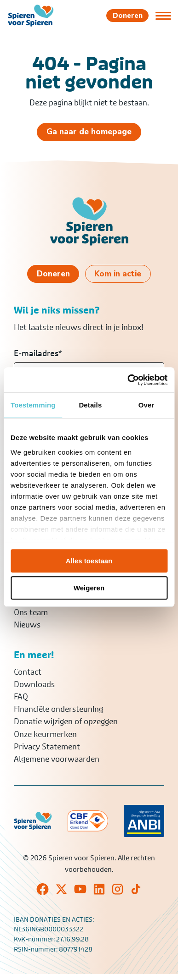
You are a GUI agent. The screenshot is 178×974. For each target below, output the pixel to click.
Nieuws (27, 625)
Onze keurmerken (45, 734)
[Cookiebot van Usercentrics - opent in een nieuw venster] (127, 380)
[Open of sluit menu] (163, 15)
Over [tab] (146, 405)
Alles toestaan (89, 561)
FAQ (21, 697)
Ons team (31, 612)
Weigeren (89, 588)
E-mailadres (38, 353)
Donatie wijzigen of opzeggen (66, 721)
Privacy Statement (47, 747)
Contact (27, 672)
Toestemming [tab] (33, 405)
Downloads (34, 684)
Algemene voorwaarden (56, 759)
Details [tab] (90, 405)
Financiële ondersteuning (58, 709)
